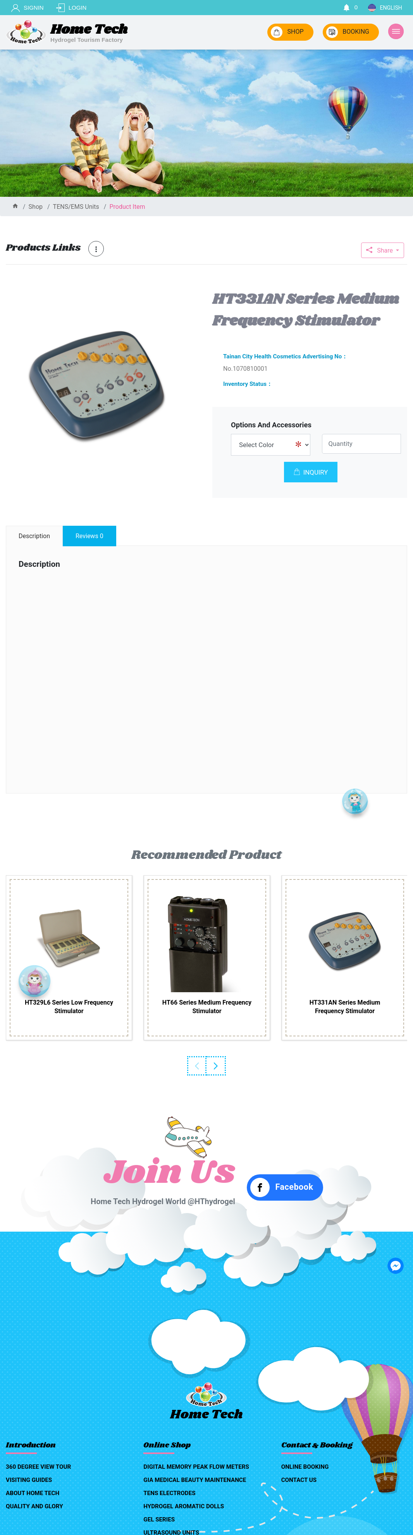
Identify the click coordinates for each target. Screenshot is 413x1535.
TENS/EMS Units (76, 206)
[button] (181, 296)
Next (216, 1066)
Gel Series (159, 1519)
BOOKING (347, 32)
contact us (299, 1479)
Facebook (281, 1187)
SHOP (287, 32)
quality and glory (34, 1506)
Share (380, 250)
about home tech (32, 1493)
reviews (89, 536)
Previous (196, 1066)
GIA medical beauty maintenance (194, 1479)
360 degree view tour (38, 1466)
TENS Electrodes (169, 1493)
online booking (305, 1466)
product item (127, 206)
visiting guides (29, 1479)
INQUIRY (311, 472)
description (34, 536)
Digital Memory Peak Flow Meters (196, 1466)
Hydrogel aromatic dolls (183, 1506)
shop (36, 206)
